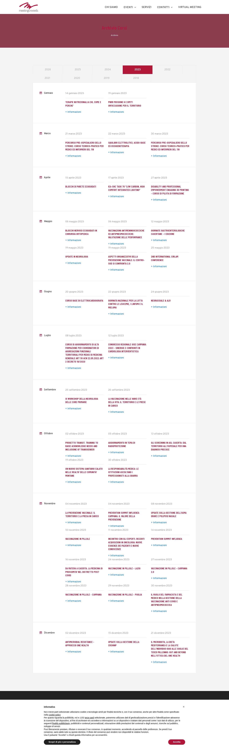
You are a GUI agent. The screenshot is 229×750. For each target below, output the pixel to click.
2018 (136, 78)
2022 (167, 69)
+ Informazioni (73, 112)
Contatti (163, 7)
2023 (138, 69)
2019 (106, 78)
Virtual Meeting (189, 7)
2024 (107, 69)
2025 (78, 69)
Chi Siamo (111, 7)
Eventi (128, 7)
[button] (183, 706)
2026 (48, 69)
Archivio (114, 35)
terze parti (89, 717)
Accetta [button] (176, 742)
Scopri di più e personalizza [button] (62, 742)
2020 (77, 78)
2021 (47, 78)
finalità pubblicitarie (61, 723)
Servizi (146, 7)
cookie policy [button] (54, 715)
